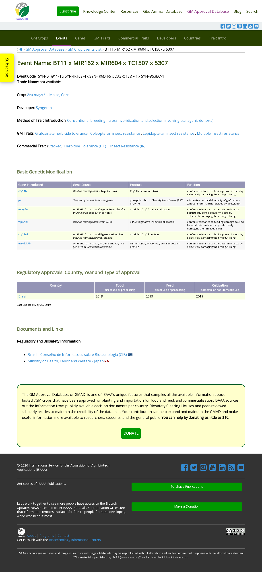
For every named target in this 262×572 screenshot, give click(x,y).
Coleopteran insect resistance (115, 133)
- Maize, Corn (48, 94)
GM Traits (102, 38)
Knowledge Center (99, 11)
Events (61, 38)
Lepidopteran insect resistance (168, 133)
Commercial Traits (133, 38)
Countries (192, 38)
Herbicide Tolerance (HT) (85, 146)
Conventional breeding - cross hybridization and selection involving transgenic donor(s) (140, 120)
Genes (80, 38)
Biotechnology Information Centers (75, 540)
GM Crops (39, 38)
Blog (237, 11)
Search (252, 11)
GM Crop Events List (84, 49)
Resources (129, 11)
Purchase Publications (187, 486)
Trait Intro (217, 38)
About (31, 535)
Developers (166, 38)
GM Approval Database (208, 11)
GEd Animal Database (162, 11)
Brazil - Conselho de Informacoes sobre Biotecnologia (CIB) (77, 354)
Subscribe (68, 11)
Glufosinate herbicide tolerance (61, 133)
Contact (63, 535)
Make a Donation (187, 506)
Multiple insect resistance (218, 133)
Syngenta (44, 107)
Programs (46, 535)
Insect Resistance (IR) (127, 146)
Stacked (54, 146)
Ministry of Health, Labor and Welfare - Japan (66, 361)
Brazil (22, 296)
